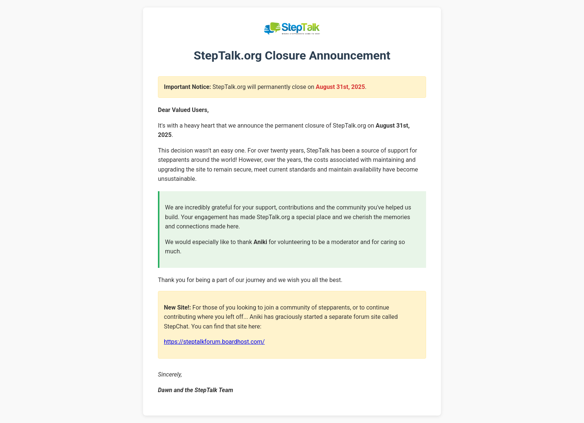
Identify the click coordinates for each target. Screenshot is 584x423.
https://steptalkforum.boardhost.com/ (214, 341)
